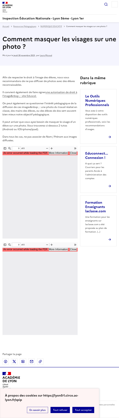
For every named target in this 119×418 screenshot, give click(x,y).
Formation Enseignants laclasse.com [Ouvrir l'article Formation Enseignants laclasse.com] (95, 207)
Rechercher (106, 4)
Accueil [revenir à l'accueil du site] (5, 26)
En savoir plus (37, 410)
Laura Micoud (46, 55)
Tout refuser (60, 410)
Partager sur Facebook (5, 361)
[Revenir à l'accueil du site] (11, 381)
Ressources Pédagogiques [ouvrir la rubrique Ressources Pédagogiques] (24, 26)
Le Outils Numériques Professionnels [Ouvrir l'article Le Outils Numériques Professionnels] (97, 100)
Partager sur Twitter (14, 361)
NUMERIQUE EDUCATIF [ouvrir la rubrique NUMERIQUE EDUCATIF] (51, 26)
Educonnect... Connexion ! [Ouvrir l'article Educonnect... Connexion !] (96, 155)
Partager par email (32, 361)
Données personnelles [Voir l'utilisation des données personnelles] (105, 404)
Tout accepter (83, 410)
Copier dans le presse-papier (40, 361)
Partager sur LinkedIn (23, 361)
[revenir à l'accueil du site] (59, 18)
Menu (115, 4)
